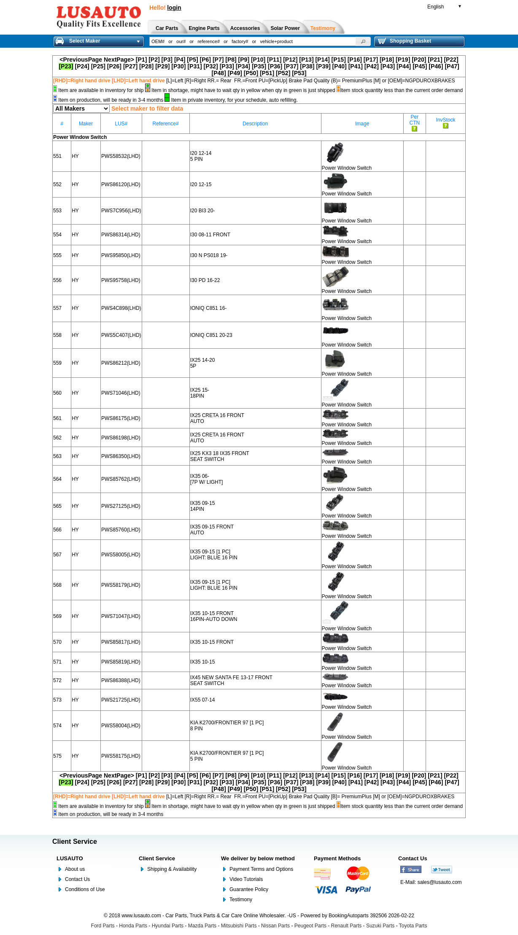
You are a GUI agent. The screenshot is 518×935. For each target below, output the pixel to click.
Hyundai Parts (167, 926)
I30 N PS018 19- (209, 255)
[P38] (307, 66)
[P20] (419, 59)
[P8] (230, 59)
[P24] (82, 66)
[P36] (275, 66)
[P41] (355, 66)
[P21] (435, 59)
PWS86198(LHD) (120, 438)
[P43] (387, 66)
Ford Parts (103, 926)
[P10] (258, 59)
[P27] (130, 66)
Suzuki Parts (380, 926)
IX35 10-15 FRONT (212, 642)
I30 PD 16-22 (205, 280)
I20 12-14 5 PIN (201, 156)
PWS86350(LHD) (120, 456)
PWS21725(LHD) (120, 700)
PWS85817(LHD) (120, 642)
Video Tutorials (246, 879)
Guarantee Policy (248, 889)
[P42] (371, 66)
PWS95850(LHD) (120, 255)
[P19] (403, 59)
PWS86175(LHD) (120, 418)
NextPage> (119, 59)
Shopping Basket (404, 41)
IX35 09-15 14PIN (202, 506)
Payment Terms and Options (261, 869)
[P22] (451, 59)
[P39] (323, 66)
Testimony (240, 899)
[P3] (167, 59)
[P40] (339, 66)
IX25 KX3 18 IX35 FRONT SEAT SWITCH (219, 456)
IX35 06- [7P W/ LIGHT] (206, 479)
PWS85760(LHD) (120, 530)
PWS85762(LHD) (120, 479)
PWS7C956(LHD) (121, 211)
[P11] (274, 59)
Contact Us (77, 879)
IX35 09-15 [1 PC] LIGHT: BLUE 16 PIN (213, 555)
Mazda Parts (202, 926)
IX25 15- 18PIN (199, 393)
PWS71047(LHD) (120, 616)
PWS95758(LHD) (120, 280)
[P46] (436, 66)
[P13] (306, 59)
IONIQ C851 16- (208, 308)
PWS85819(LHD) (120, 662)
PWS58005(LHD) (120, 555)
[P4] (179, 59)
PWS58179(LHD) (120, 585)
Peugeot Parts (310, 926)
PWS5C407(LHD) (121, 335)
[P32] (211, 66)
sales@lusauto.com (440, 882)
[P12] (290, 59)
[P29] (162, 66)
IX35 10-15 (202, 662)
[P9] (243, 59)
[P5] (192, 59)
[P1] (141, 59)
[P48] (219, 73)
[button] (363, 41)
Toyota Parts (413, 926)
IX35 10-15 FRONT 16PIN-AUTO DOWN (213, 616)
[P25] (98, 66)
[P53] (299, 73)
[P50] (251, 73)
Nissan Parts (275, 926)
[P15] (339, 59)
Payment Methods (337, 858)
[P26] (114, 66)
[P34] (243, 66)
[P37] (291, 66)
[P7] (218, 59)
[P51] (267, 73)
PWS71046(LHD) (120, 393)
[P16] (355, 59)
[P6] (205, 59)
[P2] (153, 59)
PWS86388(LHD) (120, 680)
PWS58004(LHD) (120, 726)
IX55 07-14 (202, 700)
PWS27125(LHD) (120, 506)
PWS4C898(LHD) (121, 308)
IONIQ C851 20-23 (211, 335)
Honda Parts (133, 926)
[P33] (227, 66)
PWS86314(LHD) (120, 235)
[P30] (178, 66)
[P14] (322, 59)
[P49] (235, 73)
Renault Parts (346, 926)
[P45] (420, 66)
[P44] (404, 66)
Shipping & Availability (172, 869)
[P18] (387, 59)
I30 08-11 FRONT (210, 235)
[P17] (371, 59)
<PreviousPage (80, 59)
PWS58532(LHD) (120, 156)
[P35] (259, 66)
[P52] (283, 73)
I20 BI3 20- (202, 211)
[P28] (146, 66)
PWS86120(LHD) (120, 184)
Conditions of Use (85, 889)
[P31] (194, 66)
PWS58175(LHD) (120, 756)
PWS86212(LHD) (120, 363)
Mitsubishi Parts (239, 926)
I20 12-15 (201, 184)
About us (75, 869)
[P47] (452, 66)
